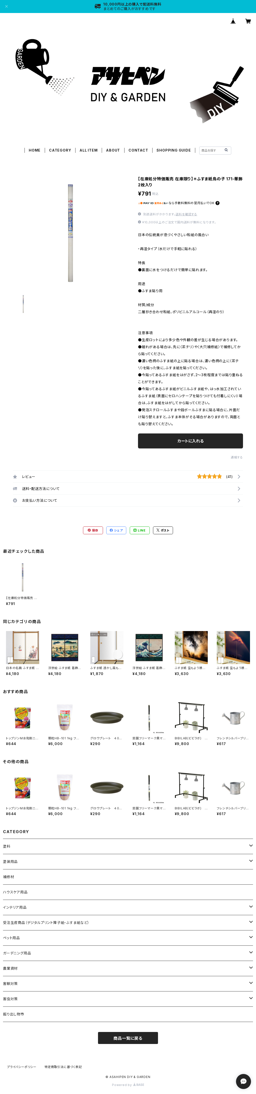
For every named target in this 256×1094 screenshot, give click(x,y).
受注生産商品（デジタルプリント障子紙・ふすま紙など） (46, 922)
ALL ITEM (89, 150)
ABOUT (113, 150)
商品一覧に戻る (128, 1038)
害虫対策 (10, 999)
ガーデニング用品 (17, 953)
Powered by (128, 1085)
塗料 (6, 846)
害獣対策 (10, 983)
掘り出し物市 (13, 1014)
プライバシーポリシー (21, 1067)
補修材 (8, 877)
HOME (34, 150)
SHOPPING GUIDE (173, 150)
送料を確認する (186, 214)
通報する (237, 457)
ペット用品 (11, 938)
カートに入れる (191, 440)
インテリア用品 (15, 907)
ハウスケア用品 (15, 892)
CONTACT (138, 150)
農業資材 (10, 968)
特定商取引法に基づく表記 (63, 1067)
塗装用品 (10, 861)
